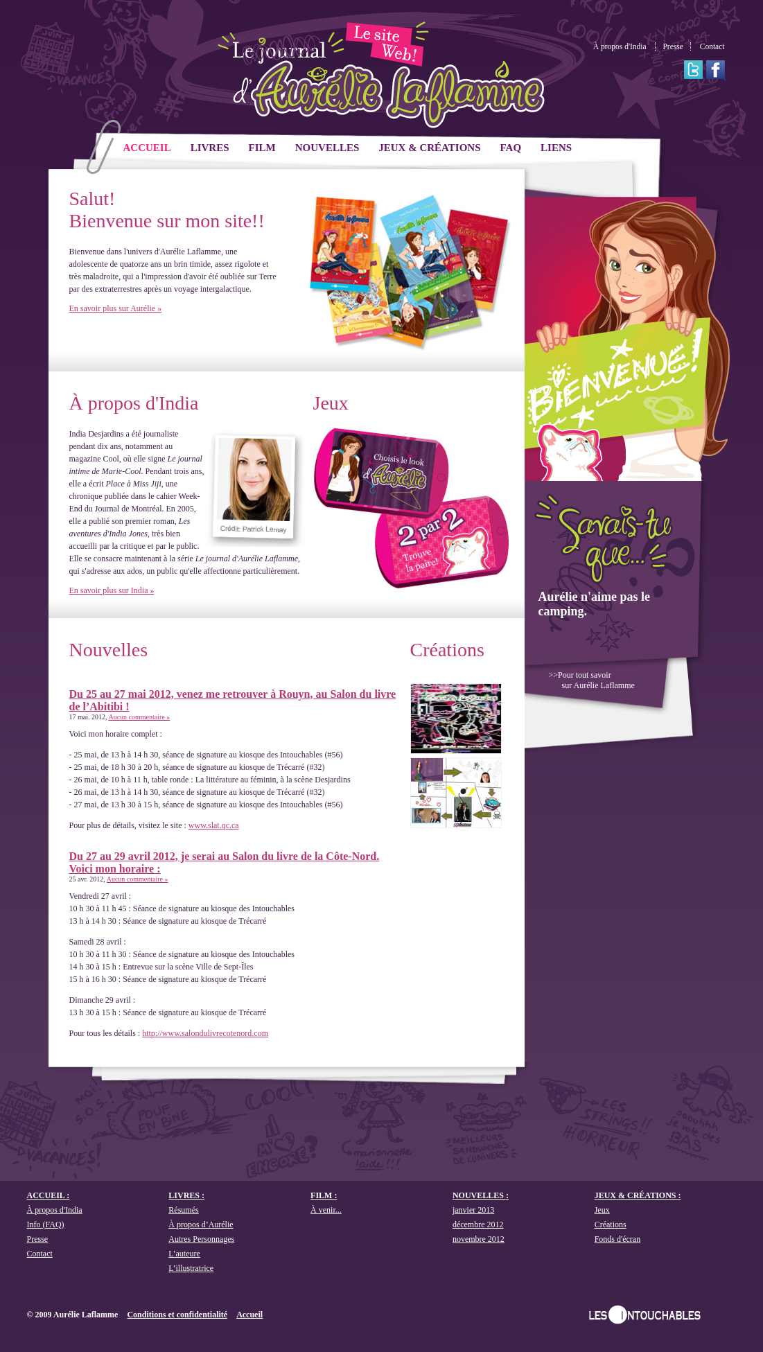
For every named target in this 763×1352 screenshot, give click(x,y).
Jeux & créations (429, 147)
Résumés (183, 1210)
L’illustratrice (190, 1268)
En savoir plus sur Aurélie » (115, 308)
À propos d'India (620, 46)
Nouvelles (327, 147)
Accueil (249, 1314)
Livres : (186, 1195)
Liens (556, 147)
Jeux (331, 403)
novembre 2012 (479, 1239)
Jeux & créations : (638, 1195)
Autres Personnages (201, 1239)
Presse (673, 46)
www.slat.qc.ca (213, 825)
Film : (323, 1195)
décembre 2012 (478, 1224)
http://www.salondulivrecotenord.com (205, 1033)
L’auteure (184, 1253)
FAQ (511, 147)
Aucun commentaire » (139, 717)
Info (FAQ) (45, 1224)
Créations (447, 649)
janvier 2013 (473, 1210)
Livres (210, 147)
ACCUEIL (147, 147)
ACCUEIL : (48, 1195)
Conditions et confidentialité (177, 1314)
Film (262, 147)
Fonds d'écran (617, 1239)
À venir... (326, 1210)
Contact (712, 46)
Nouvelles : (481, 1195)
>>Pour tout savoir (592, 680)
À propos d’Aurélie (200, 1224)
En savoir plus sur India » (112, 590)
